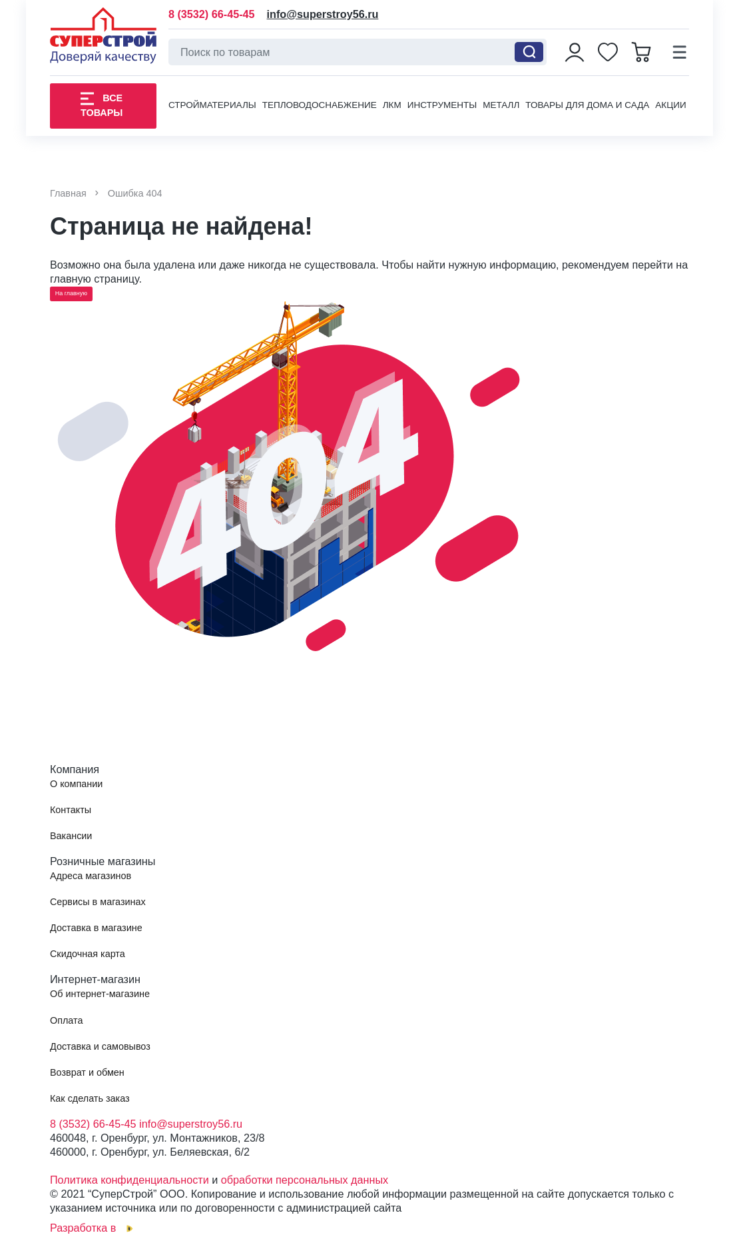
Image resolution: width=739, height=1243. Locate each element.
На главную (71, 293)
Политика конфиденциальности (129, 1180)
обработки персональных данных (304, 1180)
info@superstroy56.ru (323, 14)
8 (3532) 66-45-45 (211, 14)
